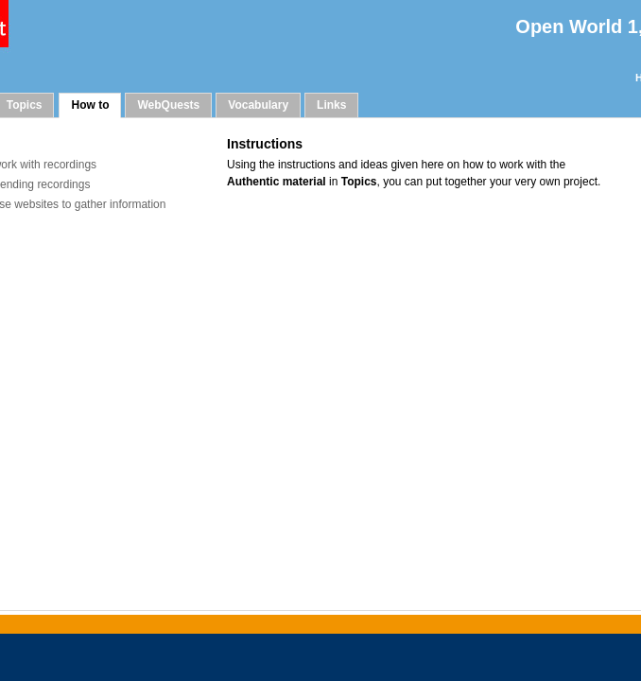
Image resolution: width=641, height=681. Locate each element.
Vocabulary (258, 105)
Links (331, 105)
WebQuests (168, 105)
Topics (25, 105)
